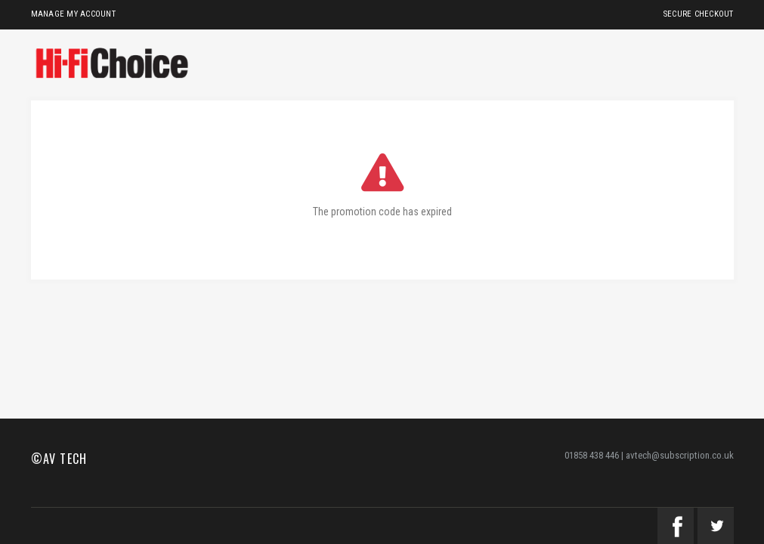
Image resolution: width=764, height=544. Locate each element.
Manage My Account (73, 14)
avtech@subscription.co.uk (680, 455)
